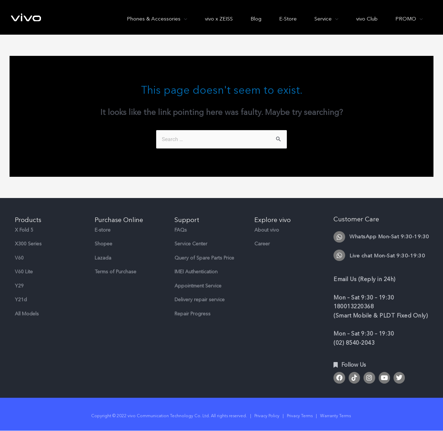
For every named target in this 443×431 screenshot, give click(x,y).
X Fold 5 (24, 230)
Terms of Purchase (115, 271)
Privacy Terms (300, 416)
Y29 (19, 286)
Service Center (191, 243)
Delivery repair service (200, 299)
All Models (27, 313)
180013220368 (353, 306)
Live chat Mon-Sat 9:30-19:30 (387, 255)
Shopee (103, 243)
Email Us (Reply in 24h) (364, 279)
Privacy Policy (266, 416)
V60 (19, 258)
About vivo (266, 230)
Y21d (21, 299)
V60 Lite (24, 271)
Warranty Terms (336, 416)
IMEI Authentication (196, 271)
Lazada (103, 258)
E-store (103, 230)
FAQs (181, 230)
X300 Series (28, 243)
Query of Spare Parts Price (204, 258)
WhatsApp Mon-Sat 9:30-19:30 (389, 236)
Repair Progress (193, 313)
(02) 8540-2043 (353, 343)
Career (262, 243)
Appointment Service (198, 286)
